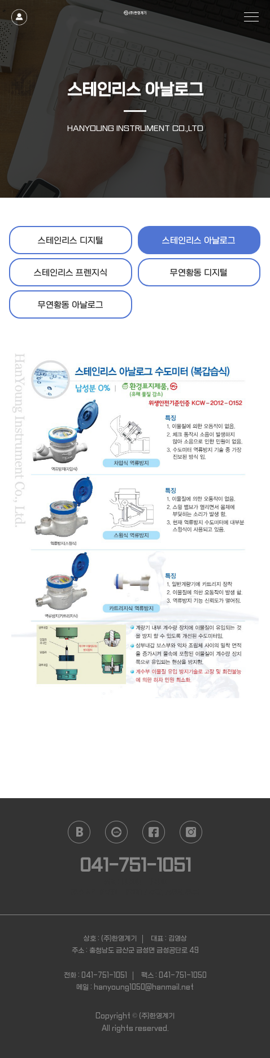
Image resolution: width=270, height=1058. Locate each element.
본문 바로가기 (0, 0)
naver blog (79, 832)
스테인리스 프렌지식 (70, 273)
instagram (191, 832)
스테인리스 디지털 (70, 241)
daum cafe (116, 832)
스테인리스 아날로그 (199, 241)
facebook (153, 832)
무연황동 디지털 (199, 273)
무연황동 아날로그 (70, 305)
